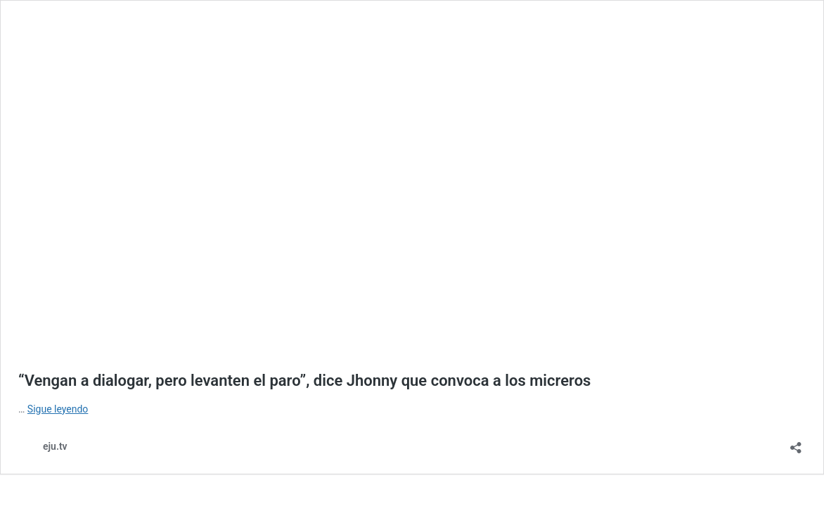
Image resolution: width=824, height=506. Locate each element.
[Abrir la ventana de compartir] (796, 443)
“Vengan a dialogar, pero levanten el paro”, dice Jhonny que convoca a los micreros (304, 380)
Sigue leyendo (58, 409)
